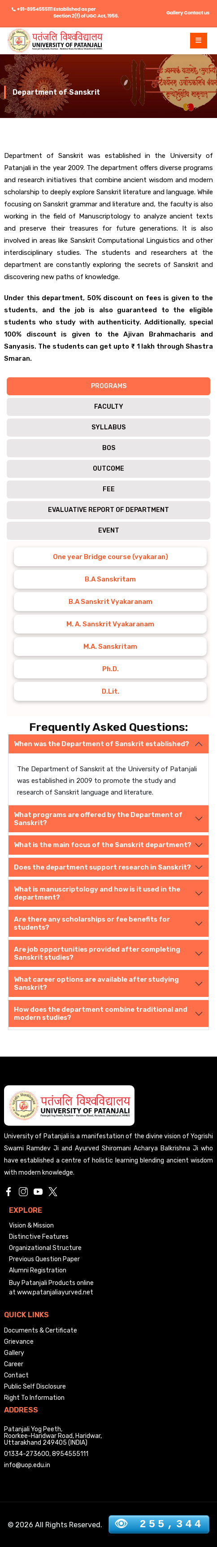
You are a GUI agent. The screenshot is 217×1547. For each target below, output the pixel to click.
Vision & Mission (31, 1225)
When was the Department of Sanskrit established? (101, 744)
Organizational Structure (45, 1248)
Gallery (174, 12)
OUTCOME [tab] (108, 468)
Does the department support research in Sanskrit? (102, 867)
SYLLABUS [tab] (108, 427)
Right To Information (34, 1398)
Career (13, 1364)
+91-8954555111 (35, 9)
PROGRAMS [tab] (108, 386)
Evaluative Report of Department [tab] (108, 510)
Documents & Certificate (40, 1330)
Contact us (196, 12)
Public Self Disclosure (35, 1386)
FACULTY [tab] (108, 407)
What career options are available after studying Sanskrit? (96, 983)
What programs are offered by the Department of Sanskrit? (98, 819)
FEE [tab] (109, 489)
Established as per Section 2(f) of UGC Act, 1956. (86, 12)
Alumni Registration (37, 1270)
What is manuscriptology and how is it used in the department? (97, 893)
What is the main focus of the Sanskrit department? (102, 845)
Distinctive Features (39, 1237)
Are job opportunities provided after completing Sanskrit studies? (97, 953)
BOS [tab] (108, 448)
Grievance (19, 1342)
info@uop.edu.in (27, 1465)
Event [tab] (108, 530)
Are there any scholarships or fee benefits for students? (92, 923)
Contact (16, 1375)
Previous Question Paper (44, 1259)
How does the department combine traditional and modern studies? (100, 1013)
